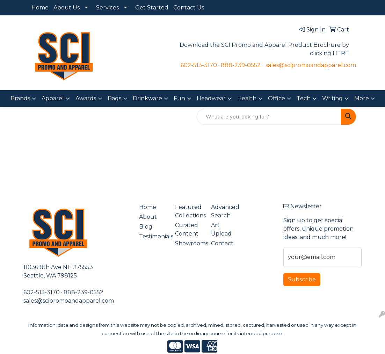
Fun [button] (179, 98)
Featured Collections (189, 211)
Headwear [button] (211, 98)
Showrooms (189, 243)
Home (40, 7)
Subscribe (302, 279)
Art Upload (221, 229)
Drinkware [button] (147, 98)
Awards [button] (85, 98)
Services (107, 7)
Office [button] (276, 98)
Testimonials (153, 236)
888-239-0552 (241, 65)
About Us (66, 7)
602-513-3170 (199, 65)
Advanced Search (225, 211)
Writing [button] (332, 98)
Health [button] (246, 98)
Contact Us (188, 7)
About (148, 217)
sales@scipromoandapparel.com (311, 65)
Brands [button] (20, 98)
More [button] (361, 98)
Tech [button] (304, 98)
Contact (222, 243)
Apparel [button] (53, 98)
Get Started (151, 7)
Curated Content (186, 229)
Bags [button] (114, 98)
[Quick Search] (269, 117)
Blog (145, 226)
